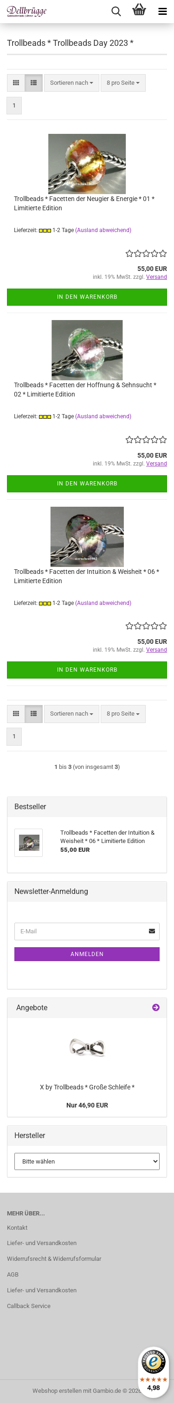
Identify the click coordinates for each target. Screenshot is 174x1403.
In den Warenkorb (87, 297)
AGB (13, 1274)
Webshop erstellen (57, 1390)
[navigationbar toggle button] (162, 11)
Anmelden (87, 954)
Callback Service (29, 1305)
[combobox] (71, 83)
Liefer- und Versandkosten (42, 1242)
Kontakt (17, 1227)
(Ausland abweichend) (103, 230)
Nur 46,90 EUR (87, 1105)
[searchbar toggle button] (116, 11)
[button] (16, 83)
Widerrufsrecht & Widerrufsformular (54, 1258)
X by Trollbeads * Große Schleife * (87, 1087)
